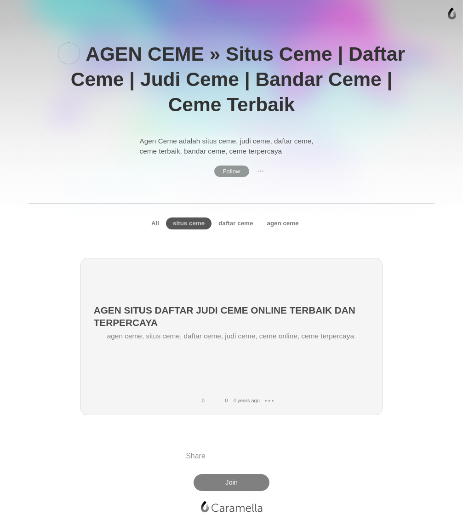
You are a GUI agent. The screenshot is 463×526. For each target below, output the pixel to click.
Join (231, 482)
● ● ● (260, 171)
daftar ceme (235, 223)
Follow (231, 171)
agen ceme (282, 223)
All (155, 223)
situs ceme (189, 223)
